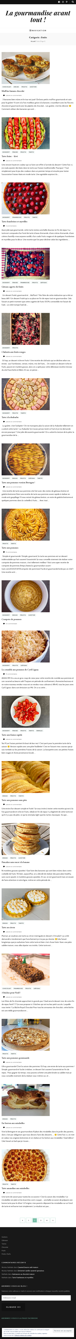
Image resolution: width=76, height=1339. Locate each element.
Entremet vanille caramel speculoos (31, 1271)
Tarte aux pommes (10, 547)
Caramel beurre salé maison (28, 1267)
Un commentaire (11, 624)
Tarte (31, 152)
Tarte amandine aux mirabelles (15, 1188)
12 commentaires (11, 552)
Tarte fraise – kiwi (10, 156)
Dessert (6, 152)
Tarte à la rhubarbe (10, 417)
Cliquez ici (13, 1307)
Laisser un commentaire (14, 95)
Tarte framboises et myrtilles (14, 221)
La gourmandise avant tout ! (38, 16)
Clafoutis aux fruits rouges (13, 351)
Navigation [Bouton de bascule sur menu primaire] (38, 30)
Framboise (16, 217)
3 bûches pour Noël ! (11, 992)
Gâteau (44, 282)
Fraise (15, 152)
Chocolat (7, 87)
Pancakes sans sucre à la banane (16, 862)
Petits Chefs (6, 1254)
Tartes (4, 1244)
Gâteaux (5, 1240)
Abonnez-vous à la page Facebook (20, 1318)
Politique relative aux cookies (23, 1335)
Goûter (33, 87)
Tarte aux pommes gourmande (15, 1057)
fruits (24, 87)
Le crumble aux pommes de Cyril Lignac (20, 669)
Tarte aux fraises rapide (12, 734)
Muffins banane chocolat (13, 90)
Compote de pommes (11, 619)
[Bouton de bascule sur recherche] (73, 2)
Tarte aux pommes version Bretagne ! (18, 482)
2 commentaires (11, 226)
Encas (16, 87)
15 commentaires (11, 674)
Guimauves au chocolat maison (23, 1274)
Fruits (4, 1251)
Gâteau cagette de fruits (12, 286)
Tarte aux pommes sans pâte (14, 800)
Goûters (4, 1237)
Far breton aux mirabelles (13, 1123)
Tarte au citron (8, 927)
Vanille (39, 730)
